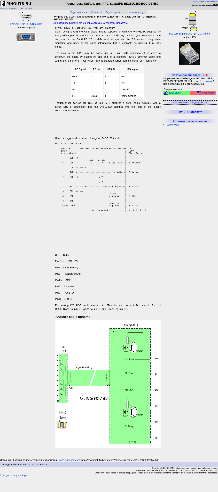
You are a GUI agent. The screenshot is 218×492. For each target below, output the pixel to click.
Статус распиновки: (190, 75)
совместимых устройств (190, 102)
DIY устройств (190, 112)
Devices (203, 2)
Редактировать (114, 12)
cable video (173, 124)
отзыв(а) (205, 81)
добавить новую (136, 12)
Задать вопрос (79, 12)
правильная (173, 93)
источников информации (190, 121)
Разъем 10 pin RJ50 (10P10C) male (189, 23)
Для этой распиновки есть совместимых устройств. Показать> (90, 23)
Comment (96, 12)
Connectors (213, 2)
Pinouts (196, 2)
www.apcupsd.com (69, 475)
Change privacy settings (13, 490)
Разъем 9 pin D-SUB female (26, 18)
